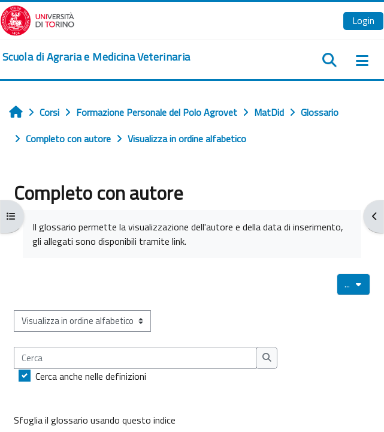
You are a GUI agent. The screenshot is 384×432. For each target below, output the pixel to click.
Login (363, 20)
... (357, 284)
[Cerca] (135, 357)
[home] (96, 57)
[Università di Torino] (37, 19)
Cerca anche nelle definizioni (90, 376)
